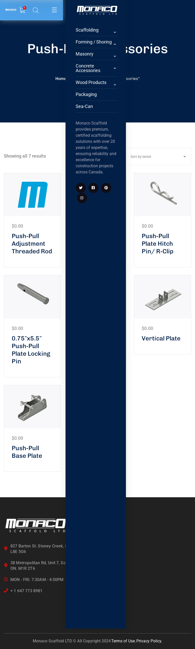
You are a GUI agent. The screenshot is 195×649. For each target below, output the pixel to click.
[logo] (55, 7)
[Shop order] (157, 156)
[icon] (53, 267)
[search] (22, 10)
